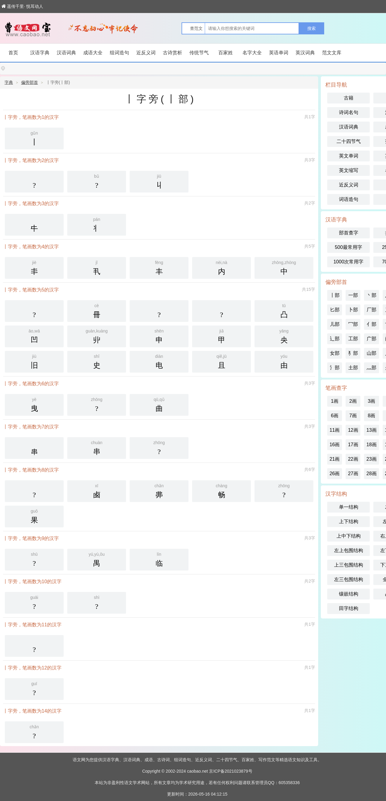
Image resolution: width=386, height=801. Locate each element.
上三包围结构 (348, 564)
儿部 (335, 324)
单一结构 (348, 507)
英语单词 (278, 52)
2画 (353, 401)
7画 (353, 415)
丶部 (371, 295)
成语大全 (93, 52)
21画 (335, 459)
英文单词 (348, 155)
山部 (371, 353)
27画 (353, 473)
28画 (371, 473)
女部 (335, 353)
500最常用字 (348, 247)
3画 (371, 401)
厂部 (371, 309)
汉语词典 (66, 52)
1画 (334, 401)
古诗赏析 (172, 52)
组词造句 (119, 52)
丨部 (335, 295)
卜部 (353, 309)
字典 (9, 82)
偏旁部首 (29, 82)
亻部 (371, 324)
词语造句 (348, 199)
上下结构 (348, 521)
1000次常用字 (349, 261)
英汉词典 (305, 52)
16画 (335, 444)
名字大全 (252, 52)
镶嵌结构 (348, 593)
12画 (353, 430)
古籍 (348, 97)
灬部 (371, 367)
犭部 (353, 353)
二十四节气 (349, 141)
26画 (335, 473)
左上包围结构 (348, 550)
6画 (334, 415)
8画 (371, 415)
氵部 (335, 367)
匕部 (335, 309)
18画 (371, 444)
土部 (353, 367)
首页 (13, 52)
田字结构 (348, 608)
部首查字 (348, 232)
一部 (353, 295)
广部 (371, 338)
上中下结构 (349, 536)
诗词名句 (348, 112)
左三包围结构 (348, 579)
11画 (335, 430)
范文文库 (331, 52)
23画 (371, 459)
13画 (371, 430)
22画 (353, 459)
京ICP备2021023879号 (230, 771)
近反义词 (146, 52)
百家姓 (225, 52)
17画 (353, 444)
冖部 (353, 324)
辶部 (335, 338)
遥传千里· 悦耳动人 (22, 6)
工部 (353, 338)
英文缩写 (348, 170)
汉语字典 (39, 52)
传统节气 (199, 52)
